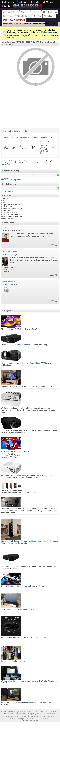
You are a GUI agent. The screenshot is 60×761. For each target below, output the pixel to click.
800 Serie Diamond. (38, 637)
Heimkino (36, 12)
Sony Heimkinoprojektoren (19, 345)
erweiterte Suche (7, 191)
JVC (2, 430)
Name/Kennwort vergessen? (11, 180)
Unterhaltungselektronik (10, 212)
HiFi (44, 12)
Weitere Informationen (30, 720)
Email (52, 245)
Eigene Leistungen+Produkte (11, 205)
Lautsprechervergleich (16, 661)
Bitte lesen (20, 36)
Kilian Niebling (9, 284)
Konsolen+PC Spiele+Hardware (12, 208)
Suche (16, 12)
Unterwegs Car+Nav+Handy (11, 214)
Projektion (52, 12)
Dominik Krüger (10, 254)
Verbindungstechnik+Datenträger (12, 216)
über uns (7, 12)
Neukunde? (5, 178)
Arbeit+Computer (8, 199)
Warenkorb (49, 16)
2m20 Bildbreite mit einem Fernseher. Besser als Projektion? (24, 586)
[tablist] (30, 143)
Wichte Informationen (47, 32)
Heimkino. (5, 683)
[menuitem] (9, 2)
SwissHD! (32, 609)
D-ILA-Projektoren (44, 430)
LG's (16, 453)
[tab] (12, 131)
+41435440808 (9, 713)
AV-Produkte (6, 203)
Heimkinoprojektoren (32, 702)
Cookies (32, 716)
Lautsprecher (9, 16)
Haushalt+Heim (7, 206)
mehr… (49, 236)
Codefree (37, 16)
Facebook (6, 716)
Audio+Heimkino (8, 201)
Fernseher (25, 12)
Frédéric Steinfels (11, 230)
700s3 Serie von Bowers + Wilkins (21, 541)
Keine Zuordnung (8, 218)
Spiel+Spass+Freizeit (9, 210)
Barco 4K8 (34, 363)
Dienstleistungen (24, 16)
